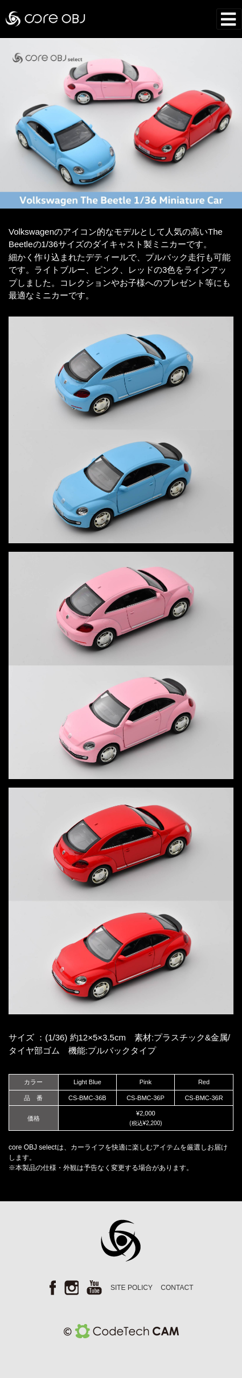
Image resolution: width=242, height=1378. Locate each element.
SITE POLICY (131, 1288)
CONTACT (177, 1288)
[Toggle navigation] (229, 19)
